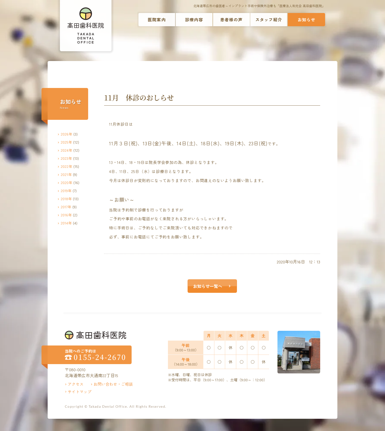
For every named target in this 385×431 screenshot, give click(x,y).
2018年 (66, 198)
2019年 (66, 190)
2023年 (66, 158)
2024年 (66, 150)
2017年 (66, 206)
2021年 (66, 174)
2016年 (66, 214)
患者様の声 (231, 19)
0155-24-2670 (100, 357)
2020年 (66, 182)
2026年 (66, 133)
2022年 (66, 166)
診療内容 (194, 19)
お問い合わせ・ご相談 (113, 384)
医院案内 (157, 19)
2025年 (66, 142)
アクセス (75, 384)
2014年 (66, 222)
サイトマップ (79, 391)
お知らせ (307, 19)
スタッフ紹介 (268, 19)
